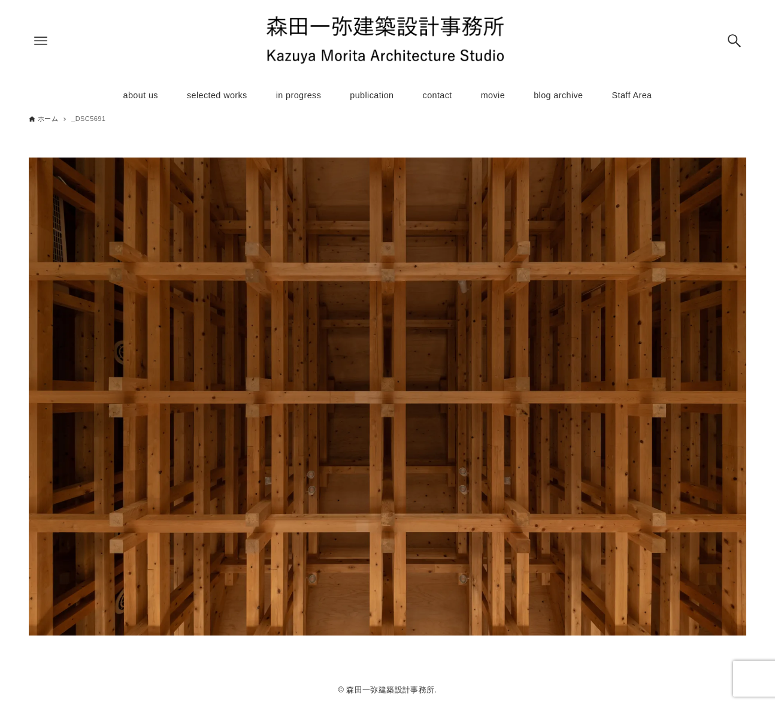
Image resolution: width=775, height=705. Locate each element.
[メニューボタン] (41, 41)
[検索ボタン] (734, 41)
